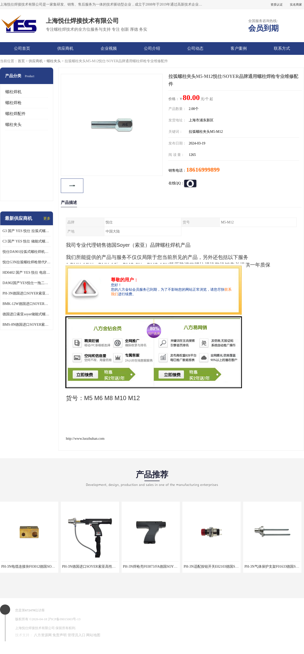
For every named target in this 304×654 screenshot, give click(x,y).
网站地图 (93, 635)
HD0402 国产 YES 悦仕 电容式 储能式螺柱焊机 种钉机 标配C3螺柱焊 (27, 272)
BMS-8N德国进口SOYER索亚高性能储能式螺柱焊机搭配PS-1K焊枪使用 (27, 324)
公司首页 (22, 48)
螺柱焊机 (13, 92)
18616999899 (203, 169)
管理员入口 (76, 635)
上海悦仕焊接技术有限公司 (35, 628)
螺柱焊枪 (13, 103)
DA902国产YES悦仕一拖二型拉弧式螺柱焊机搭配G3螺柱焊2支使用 (27, 283)
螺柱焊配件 (15, 113)
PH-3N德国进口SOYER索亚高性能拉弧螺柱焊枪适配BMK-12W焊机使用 (27, 293)
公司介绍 (152, 48)
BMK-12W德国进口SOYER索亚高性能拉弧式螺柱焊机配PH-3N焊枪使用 (27, 304)
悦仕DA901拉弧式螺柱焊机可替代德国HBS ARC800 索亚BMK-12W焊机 (27, 252)
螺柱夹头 (54, 61)
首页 (21, 61)
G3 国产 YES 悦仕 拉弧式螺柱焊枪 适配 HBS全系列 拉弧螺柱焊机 (27, 231)
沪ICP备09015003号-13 (64, 619)
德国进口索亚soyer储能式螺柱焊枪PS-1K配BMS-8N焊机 (27, 314)
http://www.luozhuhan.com (85, 438)
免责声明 (59, 635)
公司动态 (195, 48)
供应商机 (65, 48)
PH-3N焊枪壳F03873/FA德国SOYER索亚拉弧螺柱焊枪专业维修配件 (175, 566)
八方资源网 (43, 635)
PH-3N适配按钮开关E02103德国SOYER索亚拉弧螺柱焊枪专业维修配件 (239, 566)
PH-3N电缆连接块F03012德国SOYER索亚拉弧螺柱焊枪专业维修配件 (54, 566)
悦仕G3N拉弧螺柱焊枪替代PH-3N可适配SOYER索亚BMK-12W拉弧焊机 (27, 262)
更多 (46, 218)
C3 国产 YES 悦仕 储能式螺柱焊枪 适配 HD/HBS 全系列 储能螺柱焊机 (27, 241)
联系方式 (282, 48)
